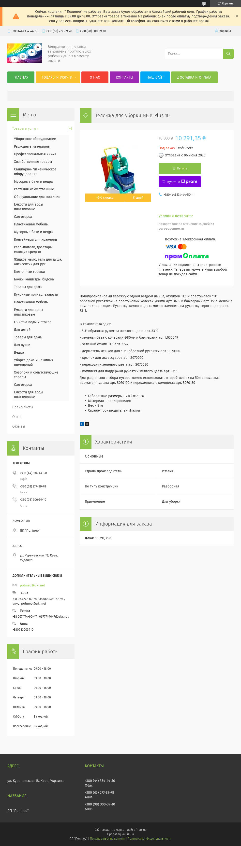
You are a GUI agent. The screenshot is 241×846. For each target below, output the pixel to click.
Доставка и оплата (194, 77)
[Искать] (228, 54)
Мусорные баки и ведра (33, 182)
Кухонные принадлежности (36, 294)
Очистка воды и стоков (32, 322)
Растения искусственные (34, 189)
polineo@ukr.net (32, 585)
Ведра (19, 352)
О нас (95, 77)
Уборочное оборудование (35, 139)
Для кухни (22, 345)
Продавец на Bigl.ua (120, 834)
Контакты (124, 77)
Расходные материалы (32, 146)
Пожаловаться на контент (107, 838)
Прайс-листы (22, 407)
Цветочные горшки (29, 272)
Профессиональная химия (35, 154)
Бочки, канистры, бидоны (34, 279)
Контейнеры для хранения (35, 239)
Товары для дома (28, 287)
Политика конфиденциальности (149, 838)
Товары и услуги (57, 77)
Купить (182, 168)
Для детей (22, 330)
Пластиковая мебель (31, 224)
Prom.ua (141, 830)
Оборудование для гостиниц (37, 197)
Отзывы (18, 426)
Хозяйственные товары (33, 162)
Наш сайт (155, 77)
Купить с (182, 182)
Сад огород (23, 217)
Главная (21, 77)
